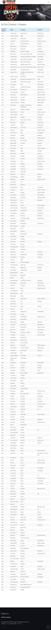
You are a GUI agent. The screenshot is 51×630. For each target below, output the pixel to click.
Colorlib (8, 623)
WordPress (19, 623)
